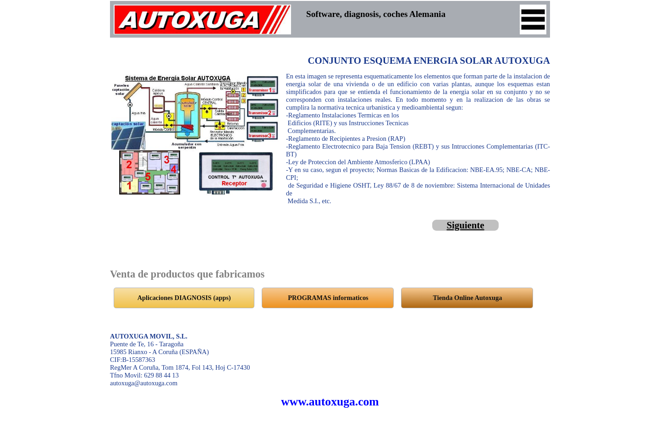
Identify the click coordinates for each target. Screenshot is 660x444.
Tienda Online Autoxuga (467, 297)
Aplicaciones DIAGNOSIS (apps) (184, 297)
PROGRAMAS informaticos (328, 297)
